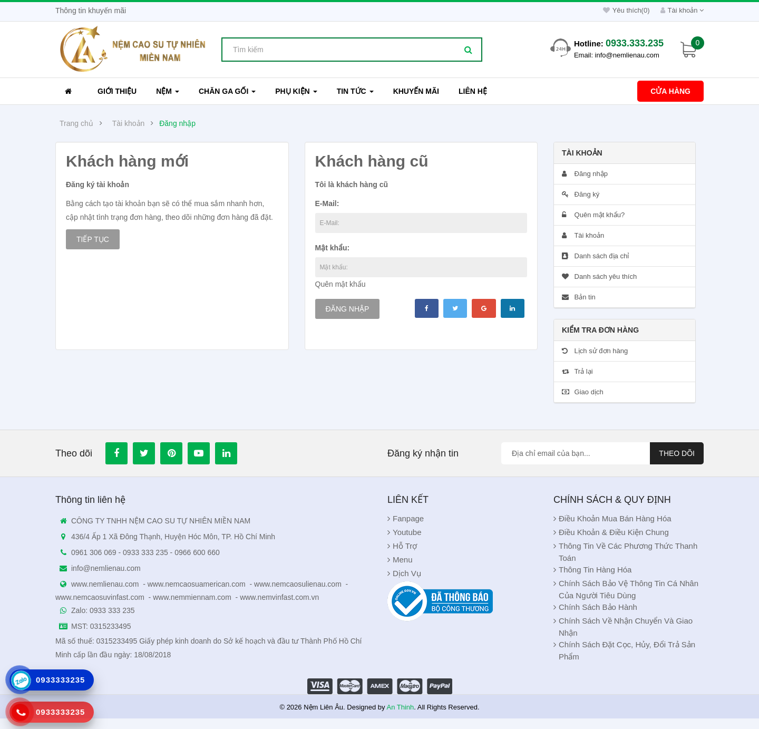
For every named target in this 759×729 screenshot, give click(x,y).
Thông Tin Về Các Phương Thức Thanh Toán (628, 551)
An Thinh (400, 707)
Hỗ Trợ (405, 545)
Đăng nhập (177, 123)
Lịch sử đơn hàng (595, 351)
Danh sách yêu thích (599, 276)
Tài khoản (128, 123)
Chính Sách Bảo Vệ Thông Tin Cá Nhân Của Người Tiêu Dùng (628, 589)
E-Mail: (327, 203)
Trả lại (577, 371)
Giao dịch (583, 392)
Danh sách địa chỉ (595, 256)
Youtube (407, 532)
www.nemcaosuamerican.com (197, 584)
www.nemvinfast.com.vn (279, 597)
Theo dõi (677, 453)
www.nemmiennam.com (192, 597)
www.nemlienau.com (105, 584)
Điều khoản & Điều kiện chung (614, 532)
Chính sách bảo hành (598, 606)
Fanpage (408, 518)
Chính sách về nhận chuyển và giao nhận (626, 626)
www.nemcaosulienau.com (298, 584)
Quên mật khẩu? (593, 215)
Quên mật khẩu (340, 284)
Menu (403, 559)
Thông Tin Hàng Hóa (595, 569)
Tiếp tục (92, 239)
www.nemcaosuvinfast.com (99, 597)
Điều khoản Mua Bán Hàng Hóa (615, 518)
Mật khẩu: (332, 248)
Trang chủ (76, 123)
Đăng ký (580, 194)
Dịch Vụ (407, 573)
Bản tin (579, 297)
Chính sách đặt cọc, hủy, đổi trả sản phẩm (627, 650)
